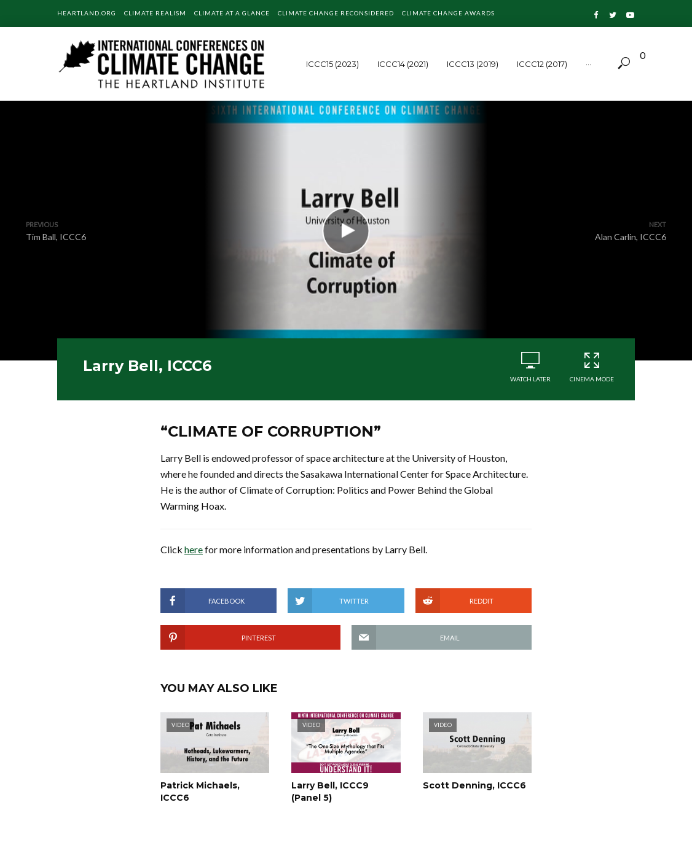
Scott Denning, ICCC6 (474, 785)
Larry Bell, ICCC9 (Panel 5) (330, 791)
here (193, 549)
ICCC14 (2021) (402, 64)
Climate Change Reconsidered (336, 13)
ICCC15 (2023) (332, 64)
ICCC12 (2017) (542, 64)
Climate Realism (155, 13)
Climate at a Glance (232, 13)
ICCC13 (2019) (472, 64)
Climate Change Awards (448, 13)
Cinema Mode (592, 367)
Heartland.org (86, 13)
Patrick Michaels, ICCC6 (200, 791)
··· (588, 64)
